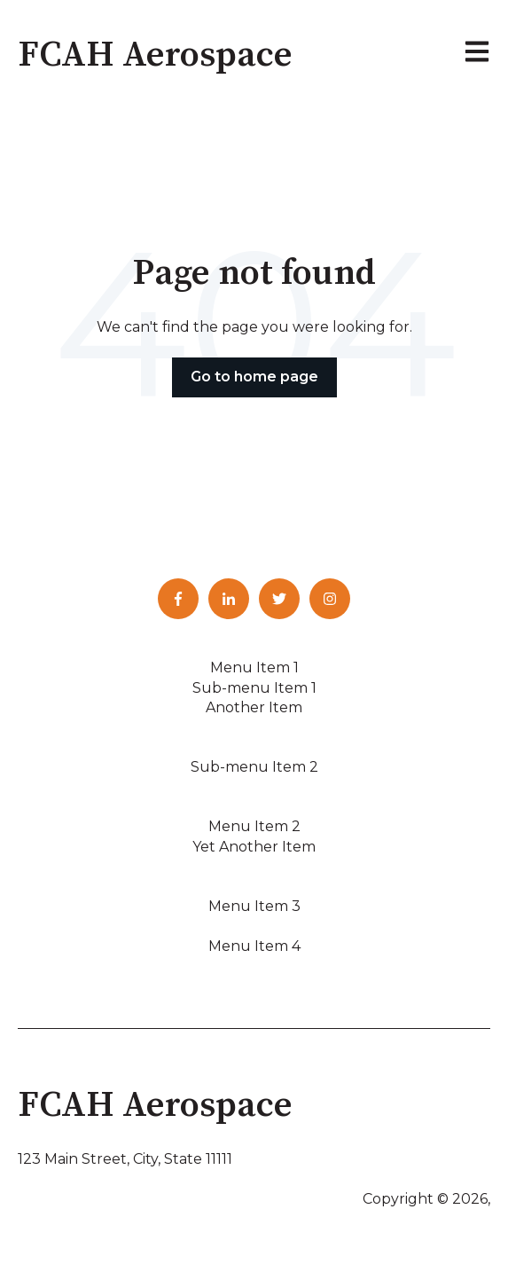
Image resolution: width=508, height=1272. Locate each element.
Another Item (254, 707)
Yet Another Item (254, 846)
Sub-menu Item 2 (254, 766)
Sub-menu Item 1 (254, 687)
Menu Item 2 (254, 826)
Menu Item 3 (254, 906)
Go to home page (254, 376)
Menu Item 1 (254, 667)
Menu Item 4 (254, 946)
